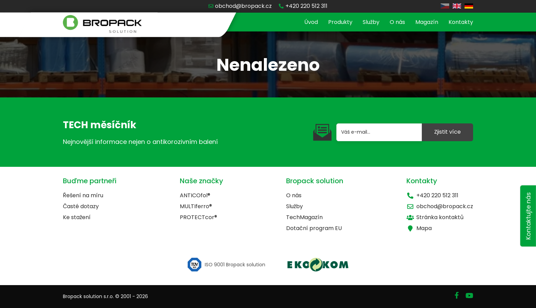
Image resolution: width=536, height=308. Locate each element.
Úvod (311, 22)
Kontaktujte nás (528, 216)
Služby (371, 22)
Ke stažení (77, 217)
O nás (397, 22)
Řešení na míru (83, 195)
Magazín (426, 22)
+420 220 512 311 (432, 195)
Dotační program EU (314, 228)
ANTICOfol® (195, 195)
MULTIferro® (196, 206)
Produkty (340, 22)
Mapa (419, 228)
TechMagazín (304, 217)
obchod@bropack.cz (439, 206)
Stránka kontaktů (435, 217)
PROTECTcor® (198, 217)
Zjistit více (447, 132)
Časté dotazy (81, 206)
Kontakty (460, 22)
